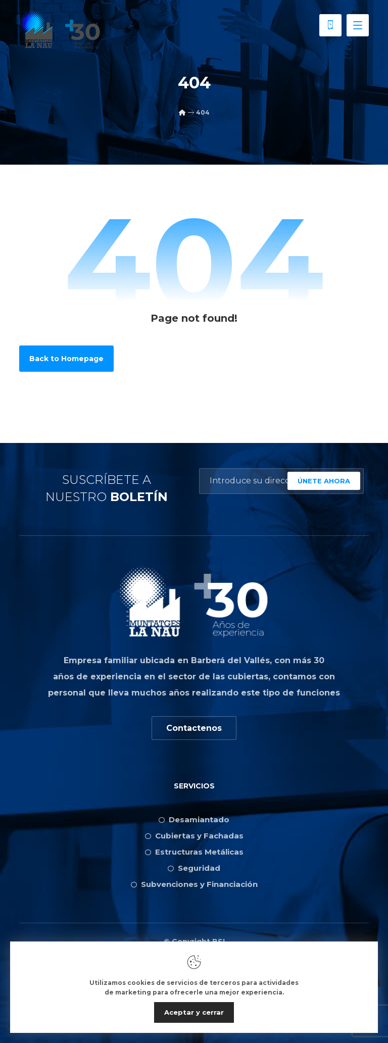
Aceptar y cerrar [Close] (194, 1012)
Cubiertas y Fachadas (194, 835)
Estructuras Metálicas (194, 852)
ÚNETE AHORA (324, 481)
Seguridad (194, 868)
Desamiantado (194, 819)
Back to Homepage (66, 358)
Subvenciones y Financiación (194, 884)
